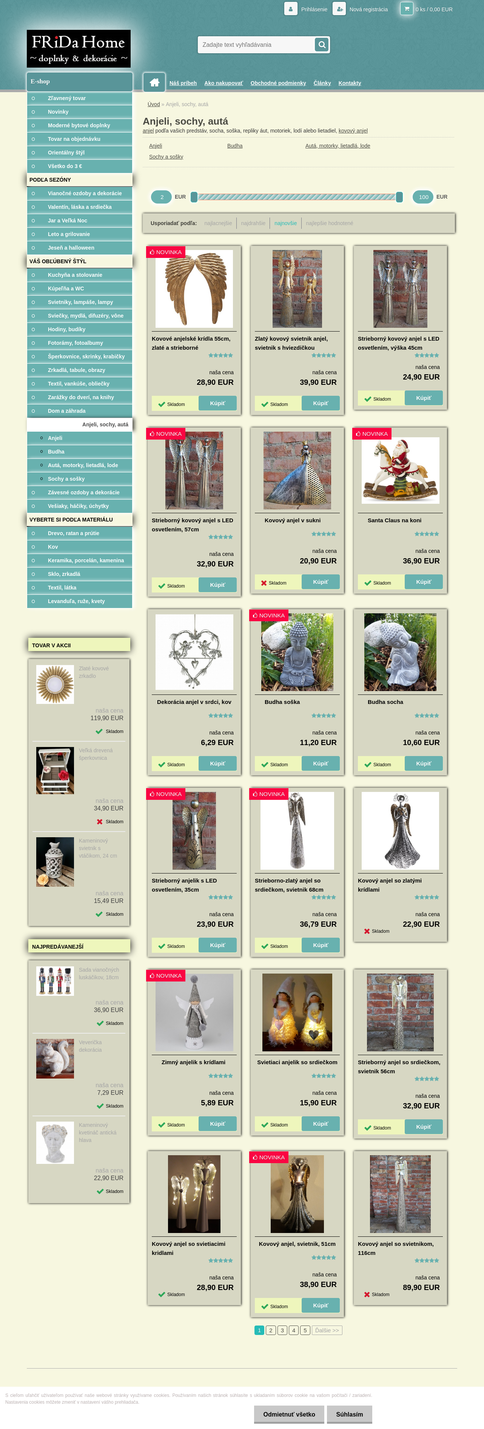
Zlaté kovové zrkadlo (94, 672)
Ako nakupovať (223, 83)
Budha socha (385, 702)
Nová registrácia (368, 9)
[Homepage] (157, 82)
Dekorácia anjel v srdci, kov (194, 702)
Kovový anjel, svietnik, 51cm (297, 1244)
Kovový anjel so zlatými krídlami (390, 885)
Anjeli (155, 146)
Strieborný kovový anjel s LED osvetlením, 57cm (192, 524)
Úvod (154, 104)
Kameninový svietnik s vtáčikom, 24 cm (98, 848)
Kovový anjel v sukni (293, 520)
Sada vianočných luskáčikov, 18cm (99, 973)
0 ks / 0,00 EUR (434, 9)
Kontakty (350, 83)
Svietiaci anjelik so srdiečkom (297, 1062)
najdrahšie (253, 223)
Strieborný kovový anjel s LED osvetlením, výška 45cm (398, 343)
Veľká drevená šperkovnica (96, 754)
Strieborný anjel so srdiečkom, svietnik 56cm (399, 1066)
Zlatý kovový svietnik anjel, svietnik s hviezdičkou (291, 343)
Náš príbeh (183, 83)
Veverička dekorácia (90, 1046)
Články (322, 83)
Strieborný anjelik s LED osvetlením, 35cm (184, 885)
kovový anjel (353, 131)
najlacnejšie (218, 223)
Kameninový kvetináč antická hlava (98, 1132)
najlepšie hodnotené (329, 223)
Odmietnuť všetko (288, 1414)
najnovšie (285, 223)
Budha (234, 146)
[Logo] (79, 49)
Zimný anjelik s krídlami (193, 1062)
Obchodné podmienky (278, 83)
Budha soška (282, 702)
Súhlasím (349, 1414)
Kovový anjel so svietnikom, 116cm (396, 1248)
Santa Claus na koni (395, 520)
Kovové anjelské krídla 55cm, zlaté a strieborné (191, 343)
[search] (321, 44)
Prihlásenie (314, 9)
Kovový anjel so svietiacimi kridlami (188, 1248)
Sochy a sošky (166, 157)
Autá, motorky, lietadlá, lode (337, 146)
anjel (148, 131)
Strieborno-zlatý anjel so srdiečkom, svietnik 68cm (289, 885)
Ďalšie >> (327, 1330)
